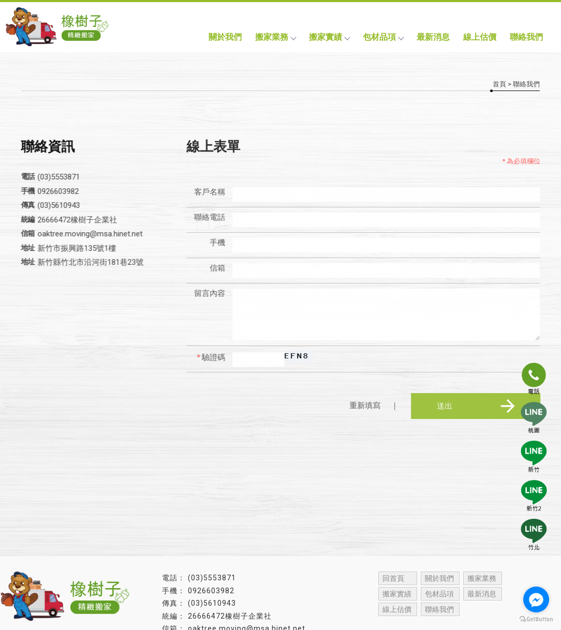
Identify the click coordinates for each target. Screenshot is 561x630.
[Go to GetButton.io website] (536, 619)
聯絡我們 (526, 37)
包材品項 (383, 37)
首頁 (499, 84)
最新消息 (433, 37)
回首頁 (393, 578)
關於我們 (225, 37)
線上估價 (479, 37)
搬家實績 (329, 37)
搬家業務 (275, 37)
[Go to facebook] (536, 599)
